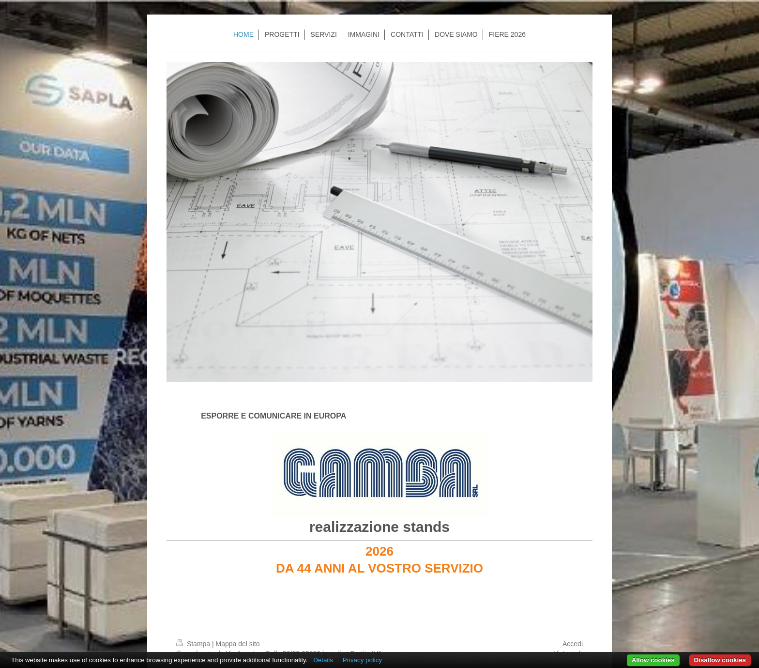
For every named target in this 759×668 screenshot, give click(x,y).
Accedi (572, 644)
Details (323, 660)
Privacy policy (362, 660)
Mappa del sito (238, 644)
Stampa (194, 644)
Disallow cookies (720, 660)
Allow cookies (653, 660)
